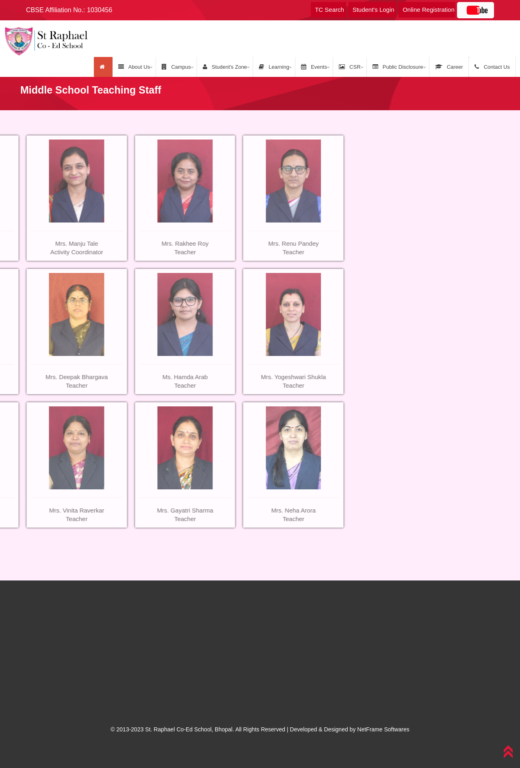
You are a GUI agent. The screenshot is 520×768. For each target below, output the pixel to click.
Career (449, 66)
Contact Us (492, 66)
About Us (134, 66)
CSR (350, 66)
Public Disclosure (398, 66)
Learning (274, 66)
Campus (176, 66)
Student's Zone (225, 66)
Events (314, 66)
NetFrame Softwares (383, 729)
